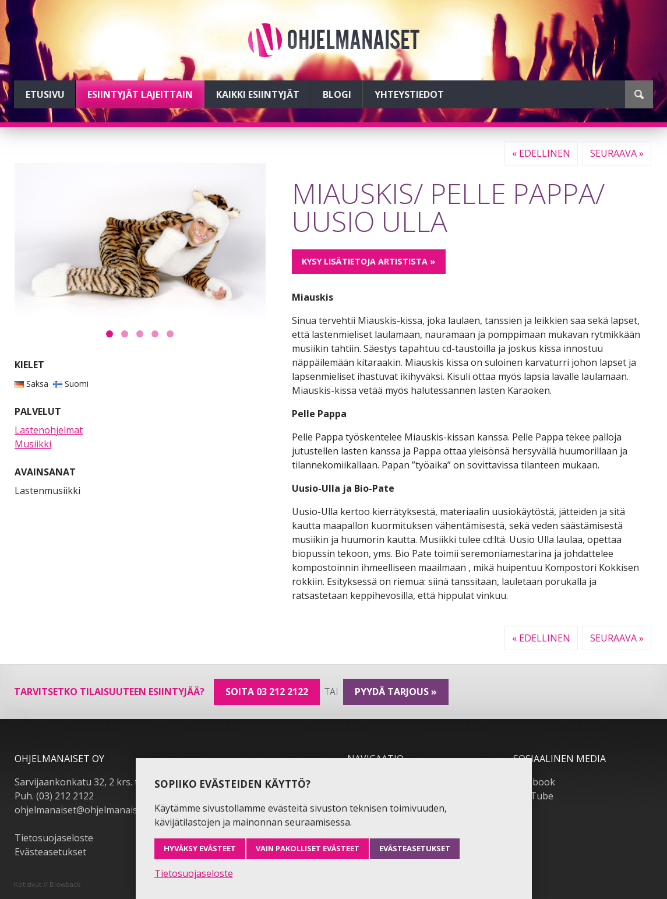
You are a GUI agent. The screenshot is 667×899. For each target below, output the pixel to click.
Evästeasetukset (50, 851)
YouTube (533, 795)
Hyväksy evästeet (200, 848)
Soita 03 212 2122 (266, 691)
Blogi (337, 94)
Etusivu (45, 94)
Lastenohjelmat (49, 430)
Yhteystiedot (409, 94)
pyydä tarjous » (396, 691)
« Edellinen (541, 153)
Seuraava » (617, 153)
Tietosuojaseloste (54, 837)
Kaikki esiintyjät (257, 94)
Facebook (534, 781)
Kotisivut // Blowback (47, 884)
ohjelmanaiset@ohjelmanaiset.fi (84, 809)
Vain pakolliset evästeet (307, 848)
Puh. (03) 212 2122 (54, 795)
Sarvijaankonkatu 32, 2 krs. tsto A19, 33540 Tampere (129, 781)
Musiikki (33, 444)
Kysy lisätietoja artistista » (368, 261)
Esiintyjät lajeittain (140, 94)
